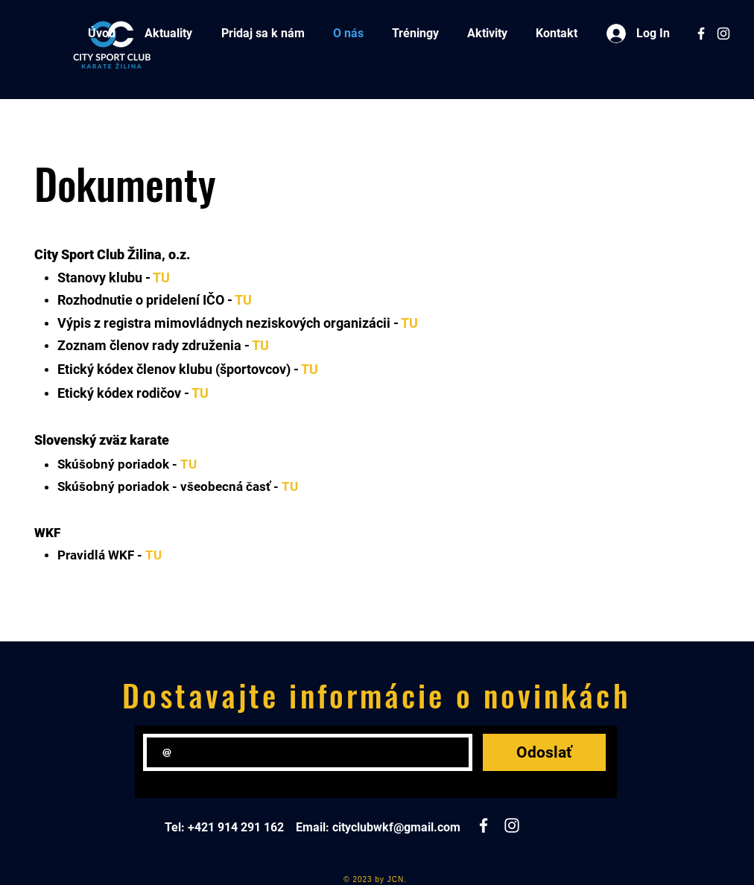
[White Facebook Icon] (701, 33)
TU (161, 277)
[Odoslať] (544, 752)
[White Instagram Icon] (723, 33)
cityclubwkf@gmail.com (396, 827)
